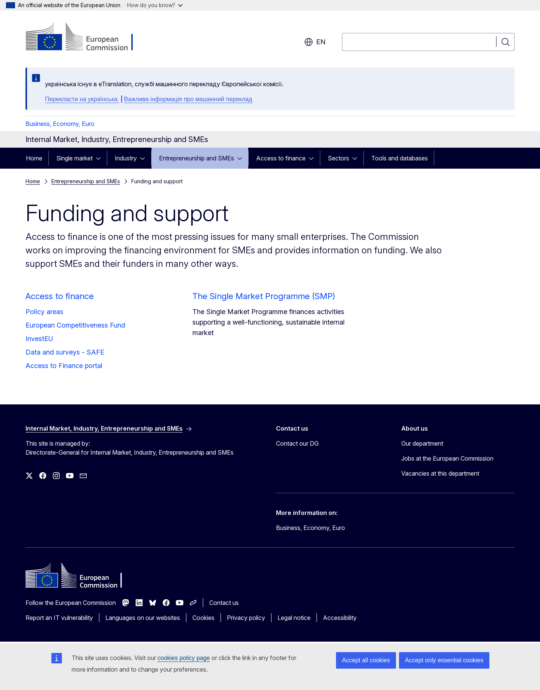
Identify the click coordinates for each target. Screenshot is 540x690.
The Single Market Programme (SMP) (263, 296)
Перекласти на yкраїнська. (82, 99)
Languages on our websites (142, 617)
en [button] (315, 41)
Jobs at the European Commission (447, 458)
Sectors (338, 158)
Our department (422, 443)
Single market (74, 158)
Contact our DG (297, 443)
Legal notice (294, 617)
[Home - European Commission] (86, 37)
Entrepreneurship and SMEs (196, 158)
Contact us (224, 602)
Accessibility (340, 617)
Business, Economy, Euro (60, 123)
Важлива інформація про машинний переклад (188, 99)
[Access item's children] (100, 158)
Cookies (203, 617)
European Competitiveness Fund (75, 325)
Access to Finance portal (64, 366)
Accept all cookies (366, 660)
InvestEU (39, 339)
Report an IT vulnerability (59, 617)
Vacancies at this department (440, 473)
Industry (126, 158)
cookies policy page (184, 658)
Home (34, 158)
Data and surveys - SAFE (65, 352)
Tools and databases (399, 158)
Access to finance (281, 158)
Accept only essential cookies (444, 660)
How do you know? (155, 5)
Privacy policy (246, 617)
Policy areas (44, 312)
